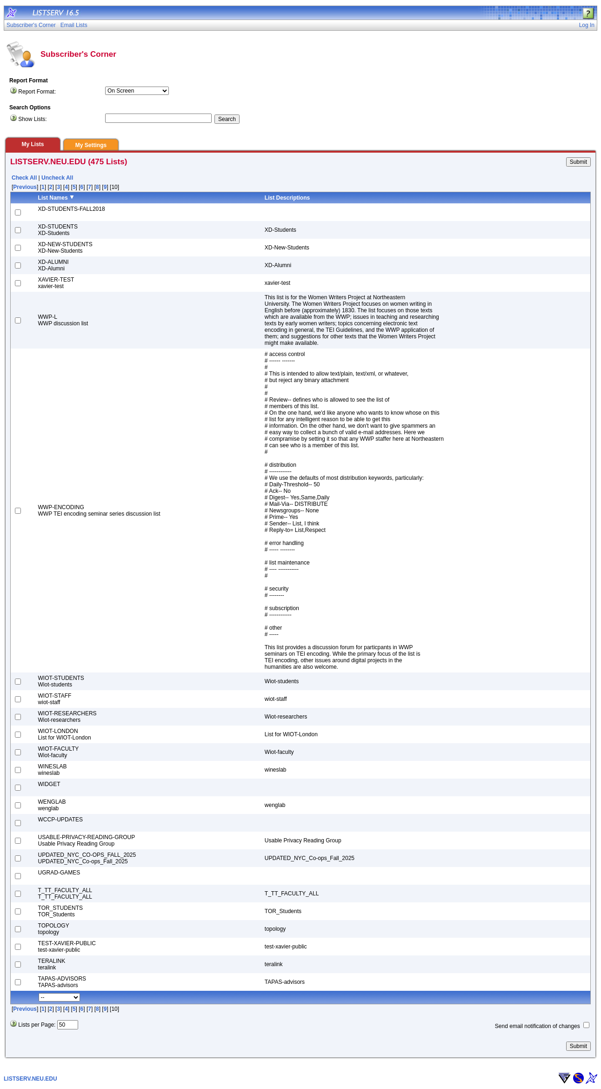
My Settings (91, 145)
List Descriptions (287, 198)
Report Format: (37, 91)
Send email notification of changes (537, 1026)
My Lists (32, 144)
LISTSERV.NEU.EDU (30, 1079)
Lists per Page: (36, 1025)
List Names (53, 198)
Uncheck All (57, 178)
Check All (24, 178)
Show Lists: (32, 119)
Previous (25, 187)
